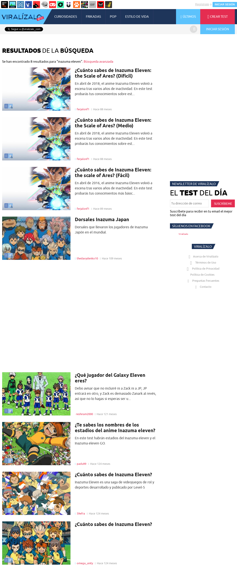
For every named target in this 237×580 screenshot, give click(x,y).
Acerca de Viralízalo (202, 256)
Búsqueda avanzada (98, 61)
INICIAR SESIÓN (225, 4)
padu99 (81, 463)
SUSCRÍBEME (223, 203)
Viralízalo (183, 234)
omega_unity (85, 563)
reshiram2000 (84, 413)
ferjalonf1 (83, 109)
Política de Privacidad (202, 268)
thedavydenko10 (87, 258)
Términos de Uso (202, 262)
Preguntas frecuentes (202, 280)
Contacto (202, 286)
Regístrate (202, 4)
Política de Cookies (202, 274)
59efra (81, 513)
